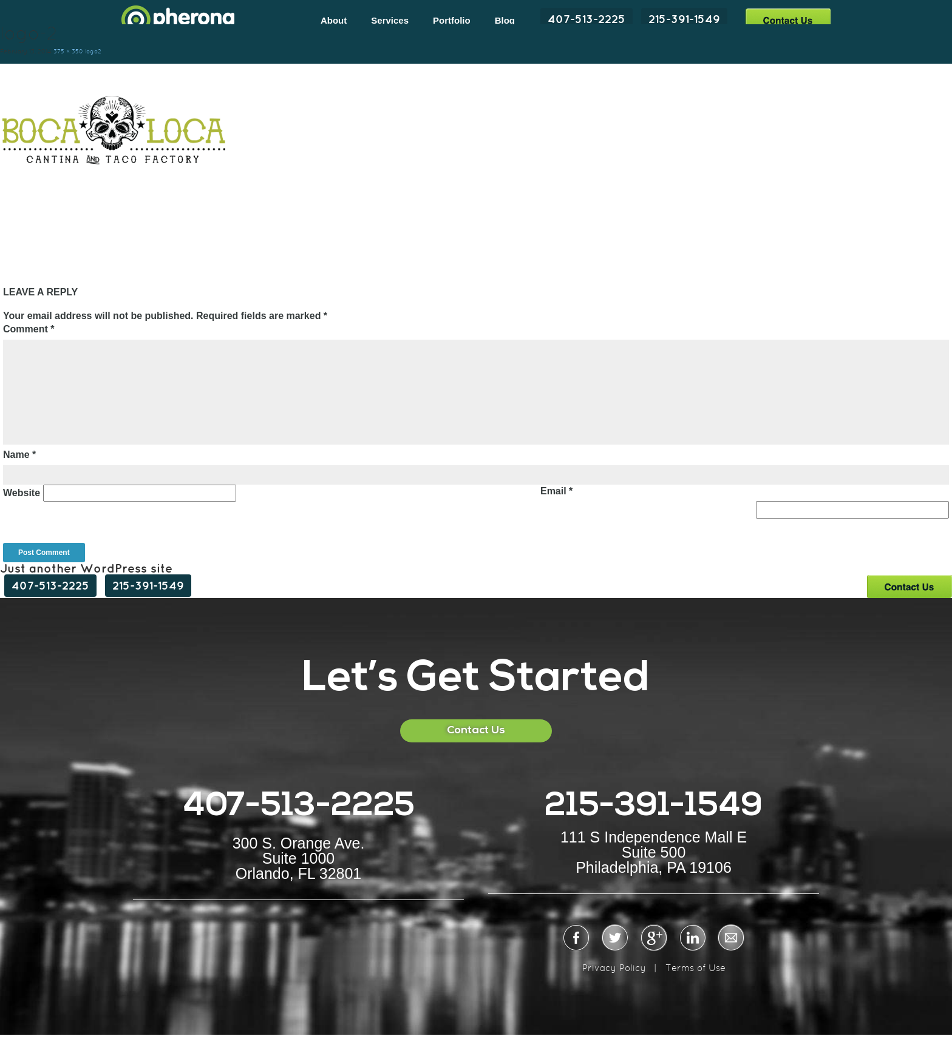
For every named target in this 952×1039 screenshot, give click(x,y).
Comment (28, 329)
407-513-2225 (586, 18)
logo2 (93, 51)
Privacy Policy (614, 968)
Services (390, 20)
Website (21, 493)
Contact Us (788, 20)
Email (556, 491)
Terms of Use (695, 968)
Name (19, 454)
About (334, 20)
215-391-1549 (684, 18)
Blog (505, 20)
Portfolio (452, 20)
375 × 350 (68, 51)
